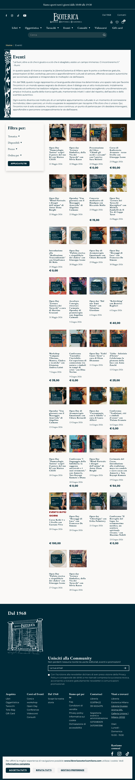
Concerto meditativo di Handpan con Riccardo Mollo (97, 202)
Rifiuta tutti (44, 770)
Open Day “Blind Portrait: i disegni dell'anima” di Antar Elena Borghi (57, 204)
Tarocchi (10, 706)
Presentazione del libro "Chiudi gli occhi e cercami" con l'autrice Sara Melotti (98, 153)
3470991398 (96, 725)
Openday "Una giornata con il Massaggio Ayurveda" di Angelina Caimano (76, 204)
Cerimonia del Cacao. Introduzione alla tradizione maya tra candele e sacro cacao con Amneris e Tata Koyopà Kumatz (118, 467)
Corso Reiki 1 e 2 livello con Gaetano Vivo (57, 522)
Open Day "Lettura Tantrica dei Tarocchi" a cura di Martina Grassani (57, 307)
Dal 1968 (106, 15)
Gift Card (10, 713)
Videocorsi (32, 713)
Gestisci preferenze (72, 770)
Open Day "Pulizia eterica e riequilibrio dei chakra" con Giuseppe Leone (77, 255)
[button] (25, 136)
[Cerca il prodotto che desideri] (65, 35)
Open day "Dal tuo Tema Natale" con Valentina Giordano (97, 306)
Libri (8, 698)
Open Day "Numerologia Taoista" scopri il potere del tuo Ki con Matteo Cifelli (57, 153)
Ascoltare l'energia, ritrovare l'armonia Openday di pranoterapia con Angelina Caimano (76, 309)
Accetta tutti (18, 770)
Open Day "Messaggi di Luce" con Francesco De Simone (116, 255)
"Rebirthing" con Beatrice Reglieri (116, 303)
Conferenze (33, 710)
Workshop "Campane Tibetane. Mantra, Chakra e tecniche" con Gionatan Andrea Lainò (57, 360)
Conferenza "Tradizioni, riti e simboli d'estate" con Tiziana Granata (118, 415)
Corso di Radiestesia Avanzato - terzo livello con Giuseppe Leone (118, 152)
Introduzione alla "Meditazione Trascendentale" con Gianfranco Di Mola (57, 256)
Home (9, 45)
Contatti (121, 15)
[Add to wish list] (62, 129)
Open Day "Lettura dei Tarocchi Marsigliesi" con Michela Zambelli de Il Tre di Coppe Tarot (118, 206)
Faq (71, 702)
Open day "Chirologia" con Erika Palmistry (98, 518)
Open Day (32, 706)
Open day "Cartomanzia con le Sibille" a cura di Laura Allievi (98, 415)
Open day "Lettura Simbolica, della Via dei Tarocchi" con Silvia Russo (77, 153)
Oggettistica (12, 702)
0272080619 (96, 722)
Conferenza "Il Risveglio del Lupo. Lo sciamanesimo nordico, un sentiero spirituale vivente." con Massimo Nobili (118, 525)
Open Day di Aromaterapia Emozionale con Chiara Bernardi (98, 254)
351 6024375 (96, 706)
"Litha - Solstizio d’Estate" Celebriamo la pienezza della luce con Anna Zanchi (118, 359)
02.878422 (95, 702)
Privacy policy (76, 713)
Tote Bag (10, 710)
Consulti (31, 717)
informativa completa (18, 764)
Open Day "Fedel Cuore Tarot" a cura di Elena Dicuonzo (98, 357)
